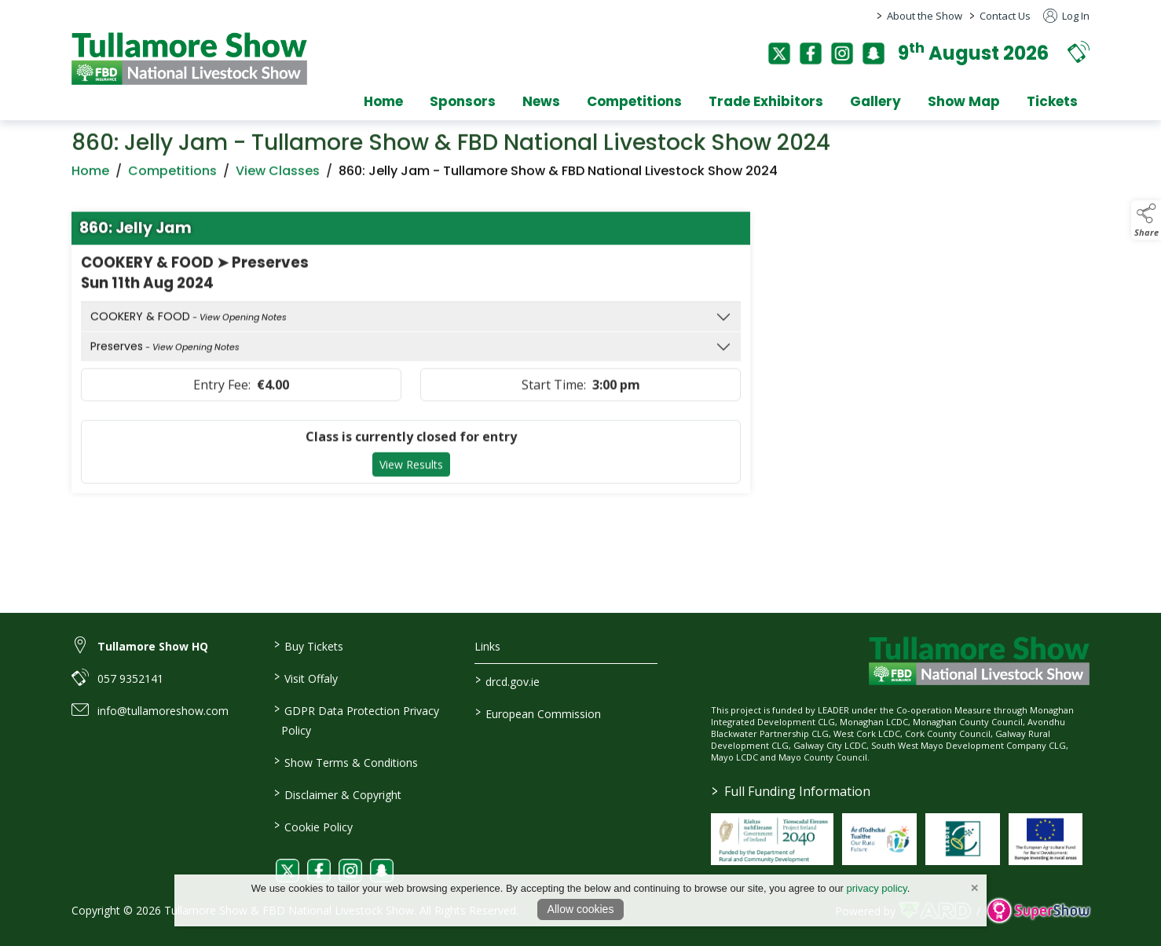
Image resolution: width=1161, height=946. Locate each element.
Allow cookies (581, 909)
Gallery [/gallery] (875, 101)
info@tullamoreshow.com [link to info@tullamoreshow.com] (163, 710)
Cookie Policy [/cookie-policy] (312, 825)
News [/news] (541, 101)
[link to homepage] (189, 58)
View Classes (278, 179)
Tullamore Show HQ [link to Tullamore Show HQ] (152, 646)
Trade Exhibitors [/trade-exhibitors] (766, 101)
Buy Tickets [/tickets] (307, 645)
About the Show (924, 16)
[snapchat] (873, 53)
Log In (1066, 16)
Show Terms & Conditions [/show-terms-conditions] (345, 761)
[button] (1079, 51)
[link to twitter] (287, 870)
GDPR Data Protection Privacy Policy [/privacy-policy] (355, 719)
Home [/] (383, 101)
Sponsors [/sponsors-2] (463, 101)
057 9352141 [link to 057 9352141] (130, 678)
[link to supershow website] (1038, 911)
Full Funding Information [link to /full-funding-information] (791, 791)
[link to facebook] (319, 870)
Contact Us (1005, 16)
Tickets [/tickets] (1052, 101)
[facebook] (810, 53)
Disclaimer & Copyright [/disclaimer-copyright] (337, 793)
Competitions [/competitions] (634, 101)
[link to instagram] (350, 870)
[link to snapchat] (382, 870)
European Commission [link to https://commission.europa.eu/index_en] (538, 712)
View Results (411, 473)
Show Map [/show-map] (964, 101)
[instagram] (842, 53)
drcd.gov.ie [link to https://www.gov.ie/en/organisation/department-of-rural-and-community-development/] (507, 680)
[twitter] (779, 53)
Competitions (172, 179)
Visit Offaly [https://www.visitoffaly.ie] (305, 677)
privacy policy (877, 888)
